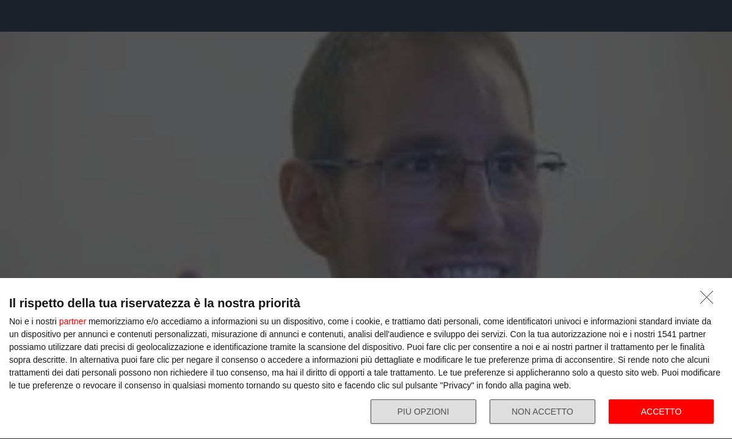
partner (72, 321)
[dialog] (366, 359)
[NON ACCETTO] (710, 300)
